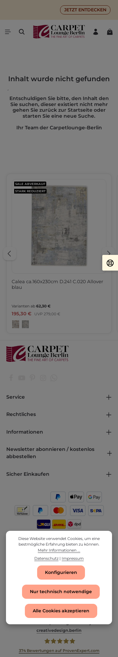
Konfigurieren (61, 572)
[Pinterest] (33, 380)
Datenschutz (46, 558)
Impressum (73, 558)
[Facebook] (12, 380)
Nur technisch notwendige (61, 591)
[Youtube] (22, 380)
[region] (59, 253)
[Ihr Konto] (95, 31)
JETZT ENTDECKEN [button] (85, 10)
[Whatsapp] (53, 380)
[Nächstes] (108, 253)
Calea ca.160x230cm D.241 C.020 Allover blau (57, 284)
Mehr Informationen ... (59, 550)
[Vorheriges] (9, 253)
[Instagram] (44, 380)
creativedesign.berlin (59, 630)
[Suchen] (21, 31)
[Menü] (8, 31)
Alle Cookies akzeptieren (61, 611)
